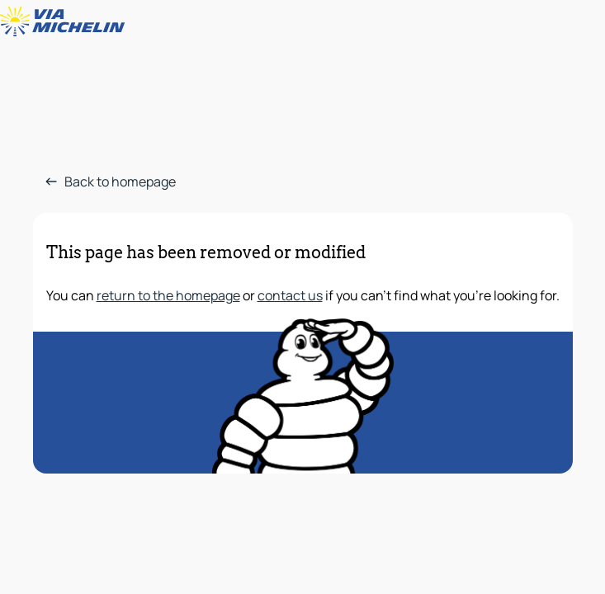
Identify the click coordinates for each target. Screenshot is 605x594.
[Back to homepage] (66, 21)
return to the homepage (168, 295)
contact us (290, 295)
